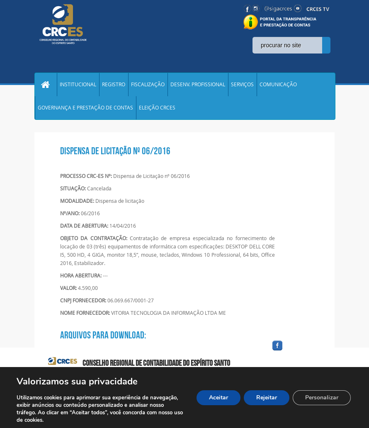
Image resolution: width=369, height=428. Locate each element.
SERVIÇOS (242, 84)
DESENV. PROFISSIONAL (197, 84)
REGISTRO (113, 84)
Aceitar (218, 397)
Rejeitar (266, 397)
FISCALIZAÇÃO (148, 84)
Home (45, 84)
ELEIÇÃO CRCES (157, 108)
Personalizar (321, 397)
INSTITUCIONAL (78, 84)
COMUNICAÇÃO (278, 84)
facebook (297, 350)
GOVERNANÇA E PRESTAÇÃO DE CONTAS (85, 108)
